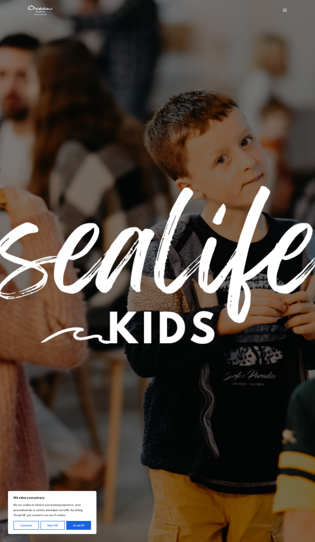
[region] (52, 512)
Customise (26, 525)
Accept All (78, 525)
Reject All (52, 525)
